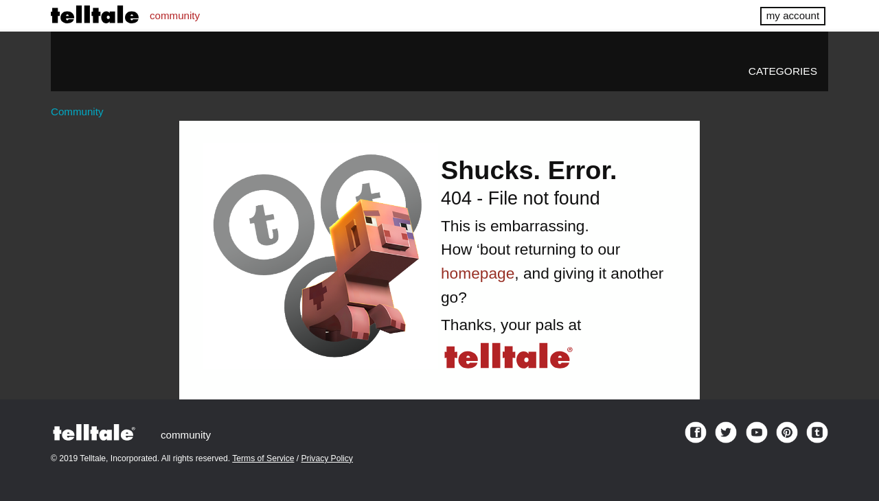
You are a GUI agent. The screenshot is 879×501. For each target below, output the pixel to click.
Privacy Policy (327, 458)
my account (792, 15)
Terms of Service (263, 458)
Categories (783, 71)
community (175, 15)
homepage (477, 273)
